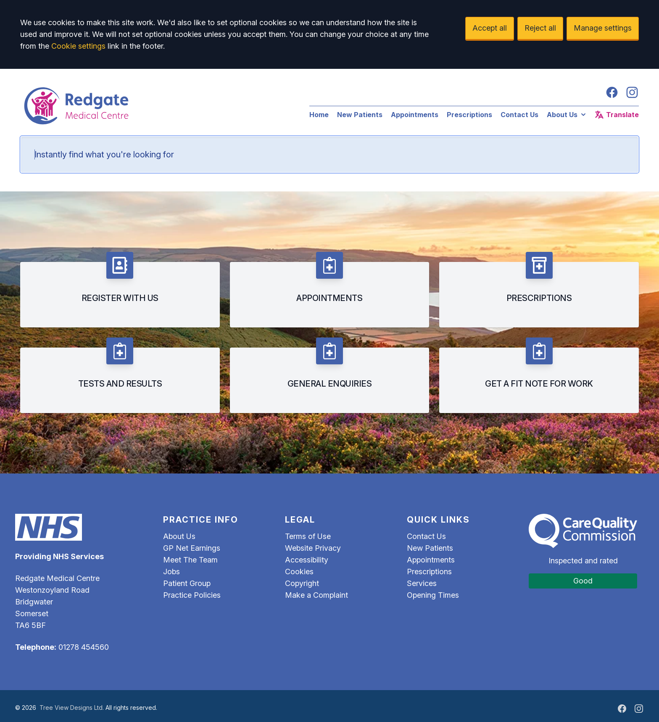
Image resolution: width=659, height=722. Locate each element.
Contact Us (519, 114)
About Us (567, 114)
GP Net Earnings (191, 548)
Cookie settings (78, 46)
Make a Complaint (316, 595)
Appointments (414, 114)
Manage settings (603, 28)
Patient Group (187, 583)
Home (319, 114)
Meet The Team (190, 559)
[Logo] (156, 105)
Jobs (171, 571)
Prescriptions (469, 114)
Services (422, 583)
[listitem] (120, 289)
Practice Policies (192, 595)
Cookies (299, 571)
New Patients (359, 114)
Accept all (489, 28)
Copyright (302, 583)
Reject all (540, 28)
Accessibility (306, 559)
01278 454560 (83, 647)
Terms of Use (308, 536)
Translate (616, 115)
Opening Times (433, 595)
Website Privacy (313, 548)
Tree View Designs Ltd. (72, 707)
